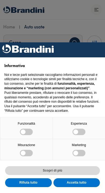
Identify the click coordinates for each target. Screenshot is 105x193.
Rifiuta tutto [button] (28, 182)
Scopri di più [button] (52, 170)
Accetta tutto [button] (76, 182)
